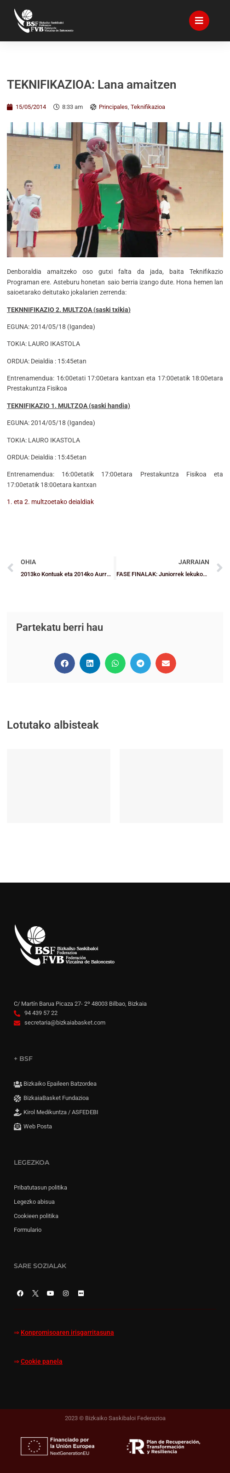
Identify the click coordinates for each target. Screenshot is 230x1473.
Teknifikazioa (148, 106)
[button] (64, 663)
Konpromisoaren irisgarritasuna (67, 1333)
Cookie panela (42, 1361)
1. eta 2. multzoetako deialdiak (50, 501)
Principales (113, 106)
